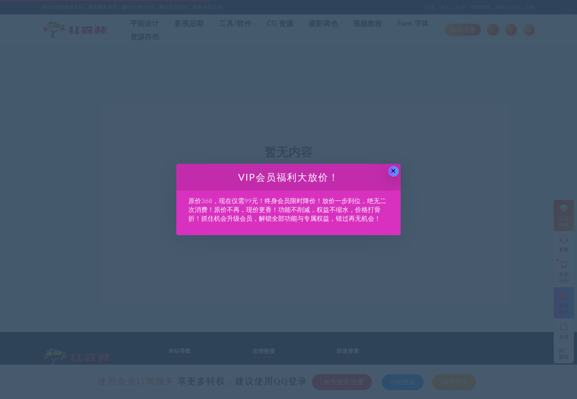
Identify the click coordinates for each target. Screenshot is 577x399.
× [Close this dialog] (393, 171)
